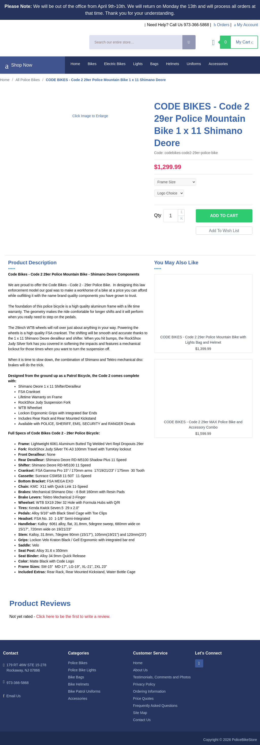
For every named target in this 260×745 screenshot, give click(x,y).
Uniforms (194, 64)
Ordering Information (149, 691)
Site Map (140, 713)
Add (224, 215)
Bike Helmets (78, 684)
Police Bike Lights (82, 670)
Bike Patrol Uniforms (84, 691)
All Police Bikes (27, 80)
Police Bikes (77, 663)
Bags (154, 64)
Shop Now (18, 65)
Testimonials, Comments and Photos (162, 677)
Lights (138, 64)
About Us (140, 670)
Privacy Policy (144, 684)
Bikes (92, 64)
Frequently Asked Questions (155, 706)
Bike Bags (76, 677)
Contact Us (142, 720)
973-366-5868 (18, 683)
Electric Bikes (115, 64)
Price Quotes (143, 698)
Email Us (13, 696)
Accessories (218, 64)
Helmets (172, 64)
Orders (221, 25)
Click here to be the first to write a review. (73, 616)
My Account (246, 25)
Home (75, 64)
